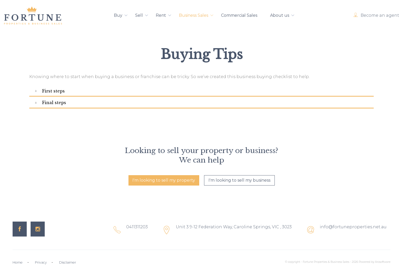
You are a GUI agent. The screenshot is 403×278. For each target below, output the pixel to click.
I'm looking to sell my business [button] (239, 180)
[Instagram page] (38, 229)
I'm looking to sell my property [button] (163, 180)
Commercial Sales (239, 15)
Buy (121, 16)
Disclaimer (67, 262)
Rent (164, 16)
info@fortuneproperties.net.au (353, 226)
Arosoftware (382, 262)
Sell (142, 16)
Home (18, 262)
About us (282, 16)
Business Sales (196, 16)
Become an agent (380, 15)
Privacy (41, 262)
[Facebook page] (20, 229)
